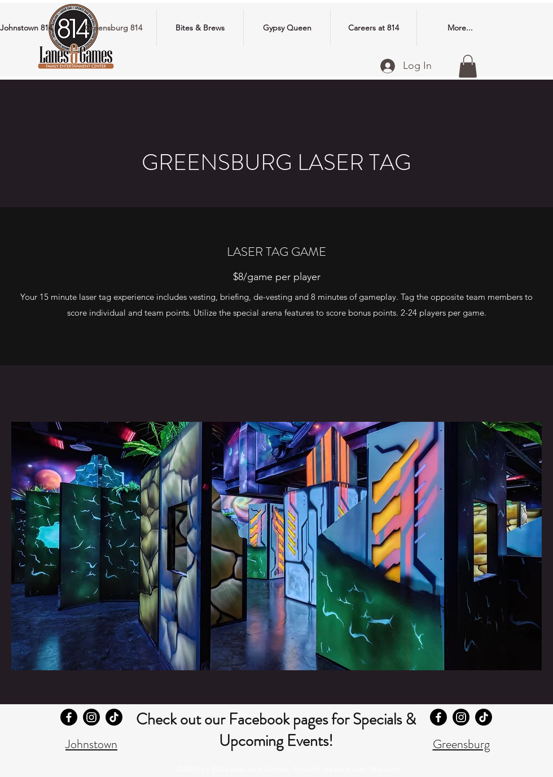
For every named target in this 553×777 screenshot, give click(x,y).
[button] (467, 66)
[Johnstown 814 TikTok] (114, 717)
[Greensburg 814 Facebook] (438, 717)
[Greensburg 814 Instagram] (461, 717)
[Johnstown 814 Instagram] (91, 717)
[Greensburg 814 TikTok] (483, 717)
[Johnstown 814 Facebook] (68, 717)
